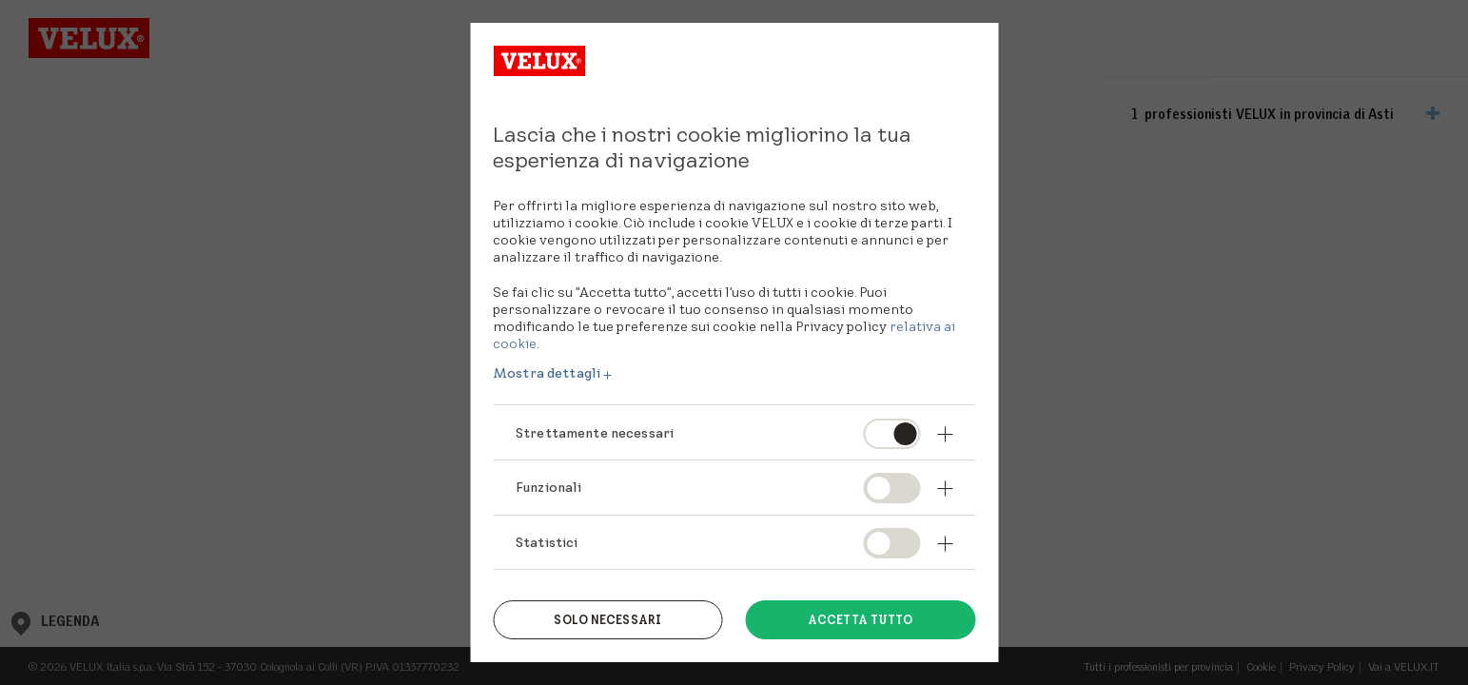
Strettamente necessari (595, 432)
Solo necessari (607, 620)
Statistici (546, 542)
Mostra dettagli (546, 373)
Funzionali (548, 487)
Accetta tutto (860, 620)
